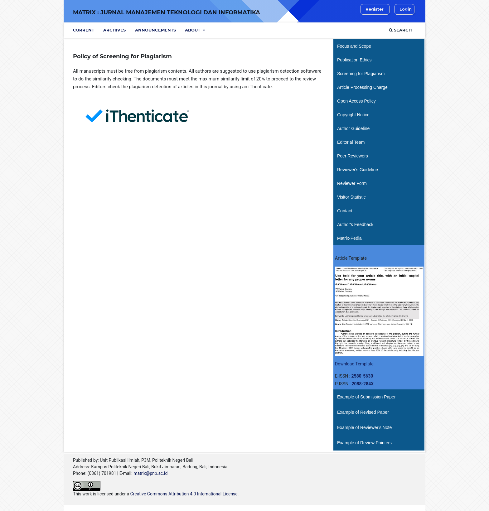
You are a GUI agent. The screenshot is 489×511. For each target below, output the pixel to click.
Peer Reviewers (352, 155)
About (193, 29)
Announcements (155, 29)
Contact (344, 210)
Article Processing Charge (362, 87)
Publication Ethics (354, 59)
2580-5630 (362, 376)
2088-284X (362, 383)
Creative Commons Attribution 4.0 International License (183, 493)
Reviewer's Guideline (357, 169)
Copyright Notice (353, 114)
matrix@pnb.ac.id (150, 473)
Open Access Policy (356, 101)
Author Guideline (353, 128)
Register (375, 9)
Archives (114, 29)
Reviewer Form (352, 183)
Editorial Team (351, 142)
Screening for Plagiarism (361, 73)
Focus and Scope (354, 46)
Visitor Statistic (351, 197)
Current (83, 29)
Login (405, 9)
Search (400, 29)
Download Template (354, 363)
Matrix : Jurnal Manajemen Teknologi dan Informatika (166, 12)
